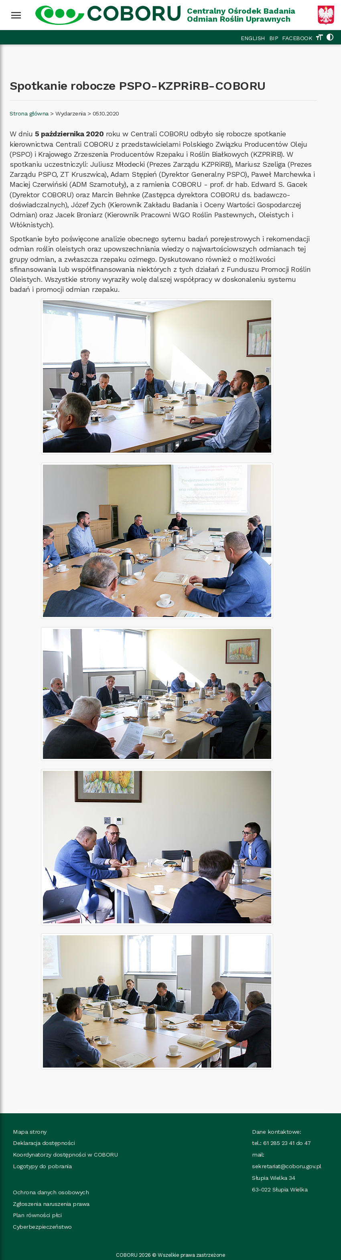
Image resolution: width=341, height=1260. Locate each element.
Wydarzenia (70, 113)
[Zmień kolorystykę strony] (329, 38)
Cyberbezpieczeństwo (42, 1227)
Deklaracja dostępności (44, 1143)
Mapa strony (30, 1132)
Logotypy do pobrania (42, 1166)
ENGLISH (253, 38)
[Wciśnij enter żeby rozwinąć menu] (16, 15)
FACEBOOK (297, 38)
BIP (273, 38)
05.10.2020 (106, 113)
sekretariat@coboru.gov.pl (286, 1166)
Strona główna (29, 113)
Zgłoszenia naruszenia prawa (51, 1204)
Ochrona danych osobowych (51, 1192)
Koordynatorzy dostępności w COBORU (65, 1154)
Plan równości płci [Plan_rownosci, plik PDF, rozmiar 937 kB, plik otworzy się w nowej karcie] (37, 1215)
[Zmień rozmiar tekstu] (319, 38)
